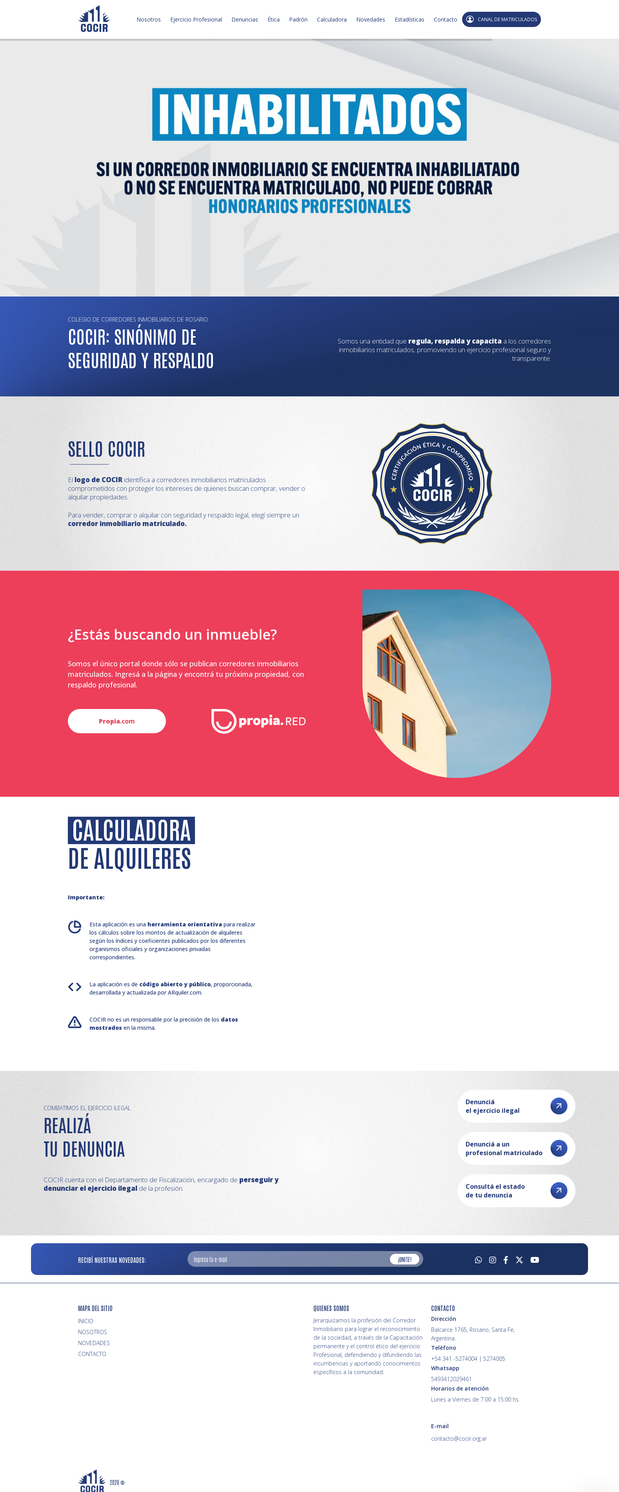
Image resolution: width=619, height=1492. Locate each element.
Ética (274, 19)
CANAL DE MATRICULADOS (501, 19)
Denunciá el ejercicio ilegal (517, 1106)
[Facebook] (506, 1259)
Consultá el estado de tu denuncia (517, 1190)
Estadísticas (409, 19)
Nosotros (149, 19)
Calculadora (332, 19)
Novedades (370, 19)
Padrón (298, 19)
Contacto (445, 19)
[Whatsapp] (478, 1259)
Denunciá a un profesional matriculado (517, 1148)
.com (117, 721)
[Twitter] (519, 1259)
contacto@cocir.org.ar (459, 1438)
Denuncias (244, 19)
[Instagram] (493, 1259)
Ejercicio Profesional (196, 19)
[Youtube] (535, 1259)
